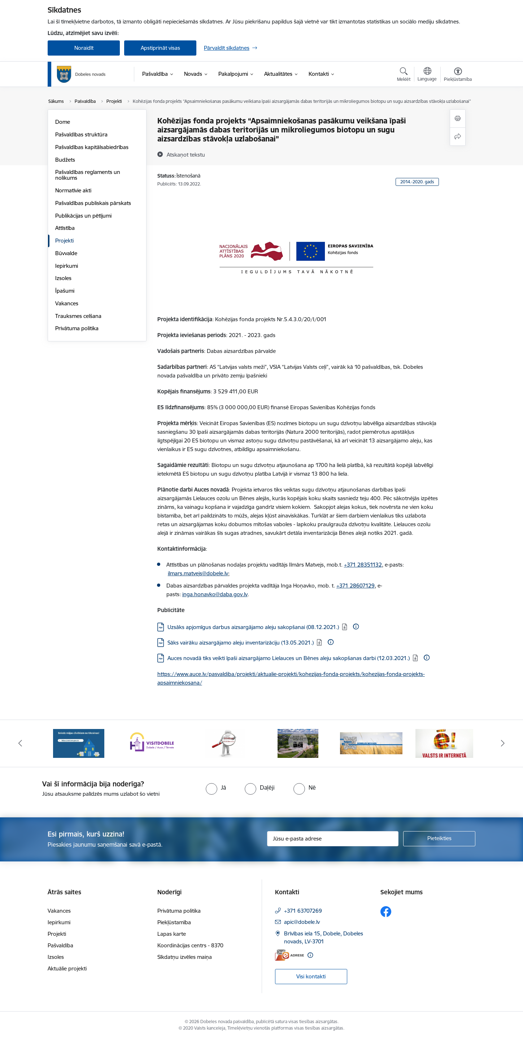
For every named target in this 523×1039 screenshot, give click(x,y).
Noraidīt (83, 47)
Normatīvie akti (73, 190)
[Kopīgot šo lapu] (457, 136)
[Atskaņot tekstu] (186, 154)
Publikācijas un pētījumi (83, 215)
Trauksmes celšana (78, 316)
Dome (62, 121)
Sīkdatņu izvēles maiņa (184, 956)
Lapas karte (171, 933)
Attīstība (65, 227)
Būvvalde (66, 253)
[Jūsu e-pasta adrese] (333, 838)
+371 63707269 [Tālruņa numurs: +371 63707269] (303, 910)
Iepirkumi (66, 265)
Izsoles (63, 278)
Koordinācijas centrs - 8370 (190, 945)
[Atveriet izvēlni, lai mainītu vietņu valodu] (427, 75)
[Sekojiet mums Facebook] (385, 911)
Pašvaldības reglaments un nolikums (87, 175)
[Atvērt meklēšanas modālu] (403, 75)
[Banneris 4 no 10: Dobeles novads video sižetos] (298, 742)
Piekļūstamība (174, 922)
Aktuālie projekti (67, 968)
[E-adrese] (289, 955)
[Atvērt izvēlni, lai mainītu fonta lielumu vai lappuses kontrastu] (457, 75)
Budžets (65, 159)
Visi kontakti (311, 976)
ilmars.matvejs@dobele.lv (198, 573)
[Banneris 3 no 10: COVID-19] (225, 742)
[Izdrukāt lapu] (457, 118)
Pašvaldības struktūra (81, 134)
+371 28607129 (355, 585)
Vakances (66, 303)
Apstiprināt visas (160, 47)
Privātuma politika (77, 328)
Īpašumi (64, 290)
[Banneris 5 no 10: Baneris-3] (371, 742)
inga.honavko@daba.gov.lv (215, 594)
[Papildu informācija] (356, 626)
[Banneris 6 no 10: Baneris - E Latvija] (444, 742)
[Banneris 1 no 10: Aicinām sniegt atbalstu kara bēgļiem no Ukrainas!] (78, 742)
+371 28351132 (363, 564)
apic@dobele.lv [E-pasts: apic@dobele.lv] (302, 921)
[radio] (216, 787)
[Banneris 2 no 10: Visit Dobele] (152, 742)
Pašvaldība (60, 945)
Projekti (64, 240)
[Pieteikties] (439, 838)
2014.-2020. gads (417, 181)
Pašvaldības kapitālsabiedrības (91, 147)
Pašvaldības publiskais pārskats (93, 203)
